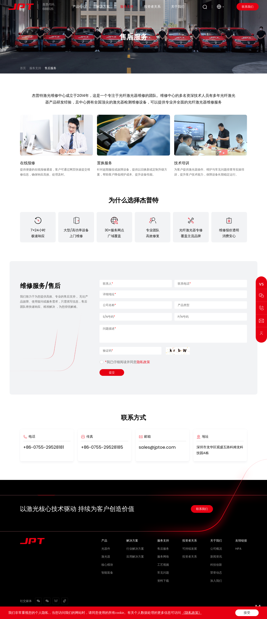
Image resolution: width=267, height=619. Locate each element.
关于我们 (177, 6)
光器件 (105, 549)
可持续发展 (189, 549)
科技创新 (216, 565)
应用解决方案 (135, 556)
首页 (23, 68)
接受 (247, 612)
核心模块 (107, 565)
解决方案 (103, 6)
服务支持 (127, 6)
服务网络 (163, 556)
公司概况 (216, 549)
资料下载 (163, 581)
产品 (104, 540)
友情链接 (241, 540)
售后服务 (50, 68)
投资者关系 (152, 6)
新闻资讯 (216, 556)
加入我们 (216, 581)
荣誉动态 (216, 572)
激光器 (105, 556)
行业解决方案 (135, 549)
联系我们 (247, 7)
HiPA (238, 549)
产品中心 (79, 6)
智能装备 (107, 572)
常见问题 (163, 572)
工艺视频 (163, 565)
